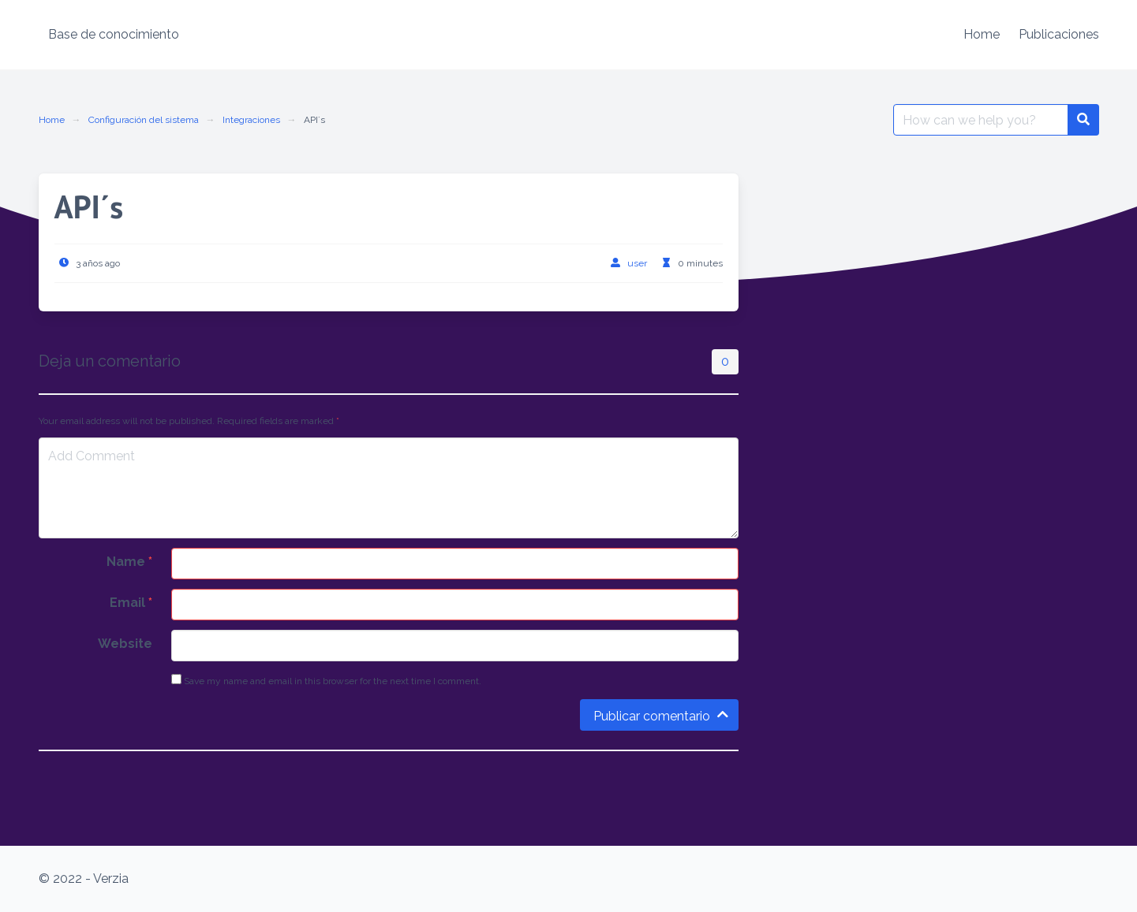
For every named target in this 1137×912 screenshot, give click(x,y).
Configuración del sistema (143, 119)
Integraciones (251, 119)
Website (125, 643)
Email (131, 602)
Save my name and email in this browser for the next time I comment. (326, 680)
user (637, 263)
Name (129, 561)
